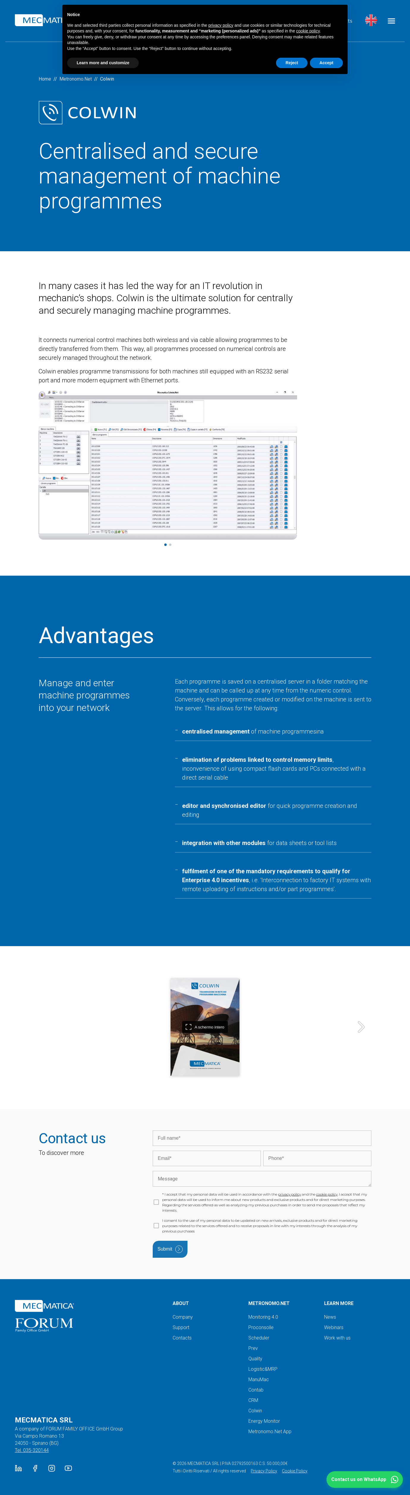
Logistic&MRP (262, 1369)
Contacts (182, 1338)
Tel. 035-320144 (32, 1450)
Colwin (255, 1411)
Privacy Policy (264, 1471)
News (330, 1317)
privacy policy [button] (220, 25)
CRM (253, 1400)
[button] (365, 1479)
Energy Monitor (264, 1421)
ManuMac (258, 1379)
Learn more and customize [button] (103, 62)
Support (181, 1327)
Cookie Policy (295, 1471)
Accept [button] (326, 62)
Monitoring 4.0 (263, 1317)
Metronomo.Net (75, 79)
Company (183, 1317)
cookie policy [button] (308, 31)
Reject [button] (292, 62)
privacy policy (289, 1194)
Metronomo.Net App (269, 1431)
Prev (253, 1348)
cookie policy (327, 1194)
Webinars (333, 1327)
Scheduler (258, 1338)
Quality (255, 1358)
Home (45, 79)
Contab (256, 1390)
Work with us (337, 1338)
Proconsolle (261, 1327)
